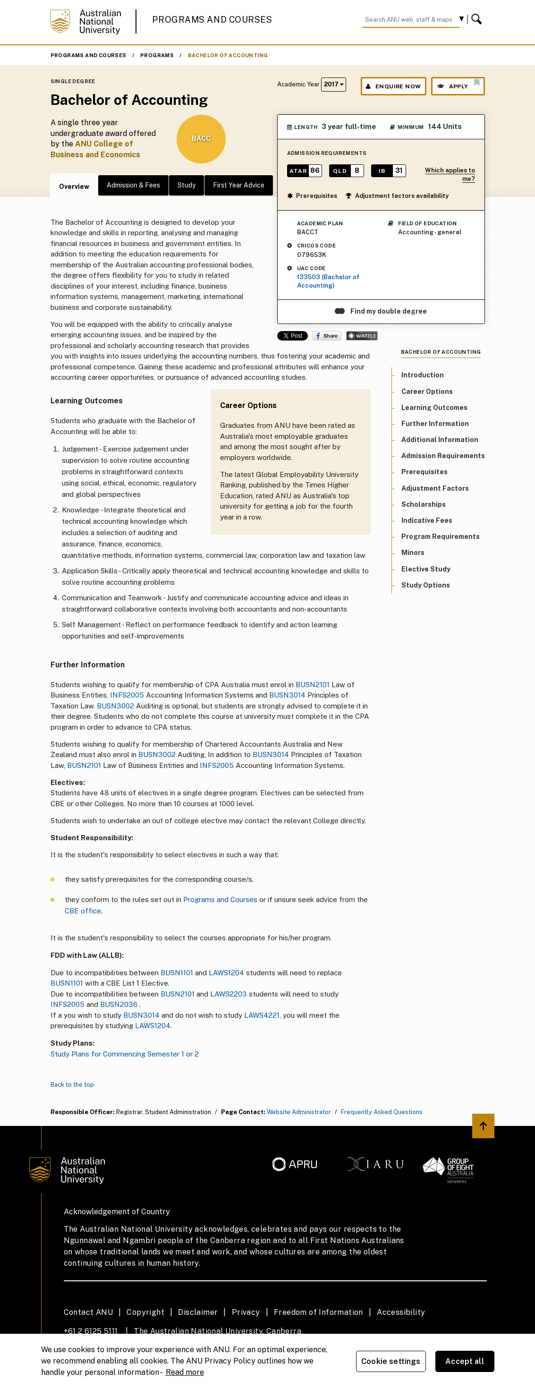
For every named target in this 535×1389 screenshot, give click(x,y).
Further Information (435, 423)
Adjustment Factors (435, 488)
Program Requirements (440, 536)
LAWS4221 (262, 1015)
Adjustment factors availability (397, 195)
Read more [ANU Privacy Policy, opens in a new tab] (185, 1372)
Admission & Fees (133, 185)
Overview (74, 186)
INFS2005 (127, 695)
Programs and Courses (212, 20)
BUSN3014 (287, 695)
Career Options (427, 391)
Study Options (425, 585)
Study (186, 185)
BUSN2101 (313, 685)
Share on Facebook (327, 336)
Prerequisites (312, 195)
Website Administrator (299, 1112)
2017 (333, 84)
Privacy (246, 1312)
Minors (413, 552)
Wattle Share (362, 336)
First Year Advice (238, 185)
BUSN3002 (115, 706)
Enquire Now (393, 86)
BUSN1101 (177, 973)
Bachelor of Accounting (228, 55)
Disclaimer (198, 1312)
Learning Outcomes (434, 407)
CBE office (83, 911)
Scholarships (423, 504)
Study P (63, 1054)
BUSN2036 (118, 1004)
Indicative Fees (426, 520)
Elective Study (425, 569)
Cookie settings (390, 1361)
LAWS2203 (228, 994)
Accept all (464, 1361)
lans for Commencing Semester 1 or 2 (137, 1054)
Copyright (145, 1312)
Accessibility (401, 1312)
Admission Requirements (443, 456)
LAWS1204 (226, 973)
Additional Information (439, 439)
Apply (458, 84)
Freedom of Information (318, 1312)
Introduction (422, 375)
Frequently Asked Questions (382, 1112)
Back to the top (72, 1084)
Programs (157, 55)
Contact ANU (88, 1312)
